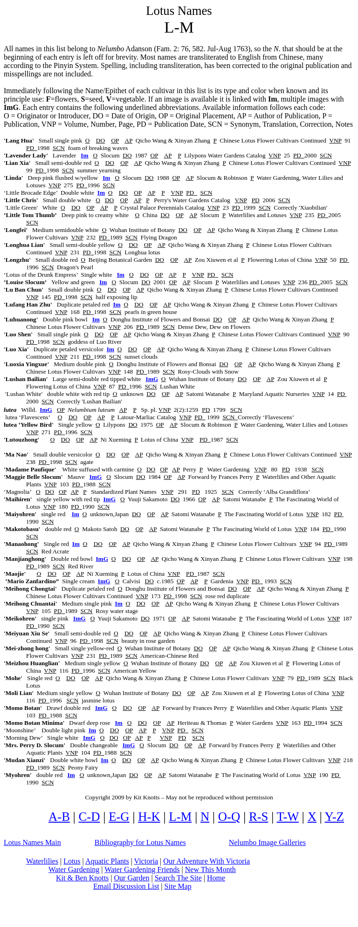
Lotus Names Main (32, 842)
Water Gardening (73, 869)
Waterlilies (42, 861)
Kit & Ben (82, 878)
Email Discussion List (126, 886)
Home (216, 878)
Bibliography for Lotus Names (140, 842)
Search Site (178, 878)
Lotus (71, 861)
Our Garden (132, 878)
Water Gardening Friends (141, 869)
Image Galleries (267, 842)
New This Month (210, 869)
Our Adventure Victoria (206, 861)
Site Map (178, 886)
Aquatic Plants (107, 861)
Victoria (146, 861)
